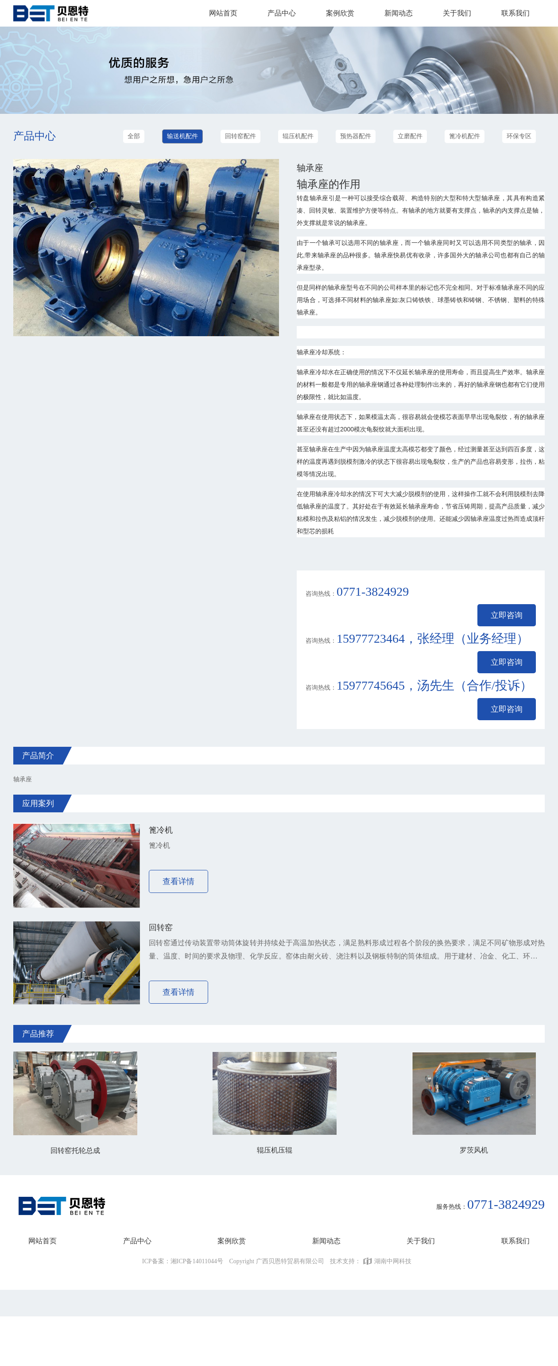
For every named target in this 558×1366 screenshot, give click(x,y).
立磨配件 (410, 136)
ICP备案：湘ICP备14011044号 (182, 1261)
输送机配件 (182, 136)
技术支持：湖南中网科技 (370, 1261)
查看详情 (178, 881)
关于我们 (457, 13)
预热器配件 (355, 136)
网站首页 (223, 13)
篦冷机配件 (464, 136)
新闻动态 (398, 13)
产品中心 (281, 13)
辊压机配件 (298, 136)
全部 (134, 136)
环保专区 (519, 136)
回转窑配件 (240, 136)
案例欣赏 (340, 13)
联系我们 (515, 13)
